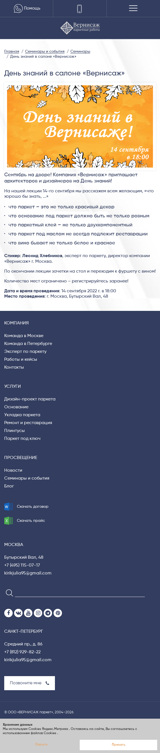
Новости (13, 470)
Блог (9, 486)
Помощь (26, 8)
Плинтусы (14, 431)
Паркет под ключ (22, 438)
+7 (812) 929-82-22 (22, 652)
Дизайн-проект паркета (29, 399)
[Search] (7, 592)
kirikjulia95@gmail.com (28, 573)
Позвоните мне (29, 683)
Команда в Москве (23, 336)
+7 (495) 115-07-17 (22, 565)
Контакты (14, 367)
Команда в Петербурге (28, 344)
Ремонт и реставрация (28, 423)
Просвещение (20, 458)
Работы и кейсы (20, 359)
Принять (118, 745)
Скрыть (41, 744)
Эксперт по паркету (25, 351)
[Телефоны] (80, 8)
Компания (16, 323)
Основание (16, 407)
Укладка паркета (22, 415)
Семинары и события (26, 478)
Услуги (12, 386)
